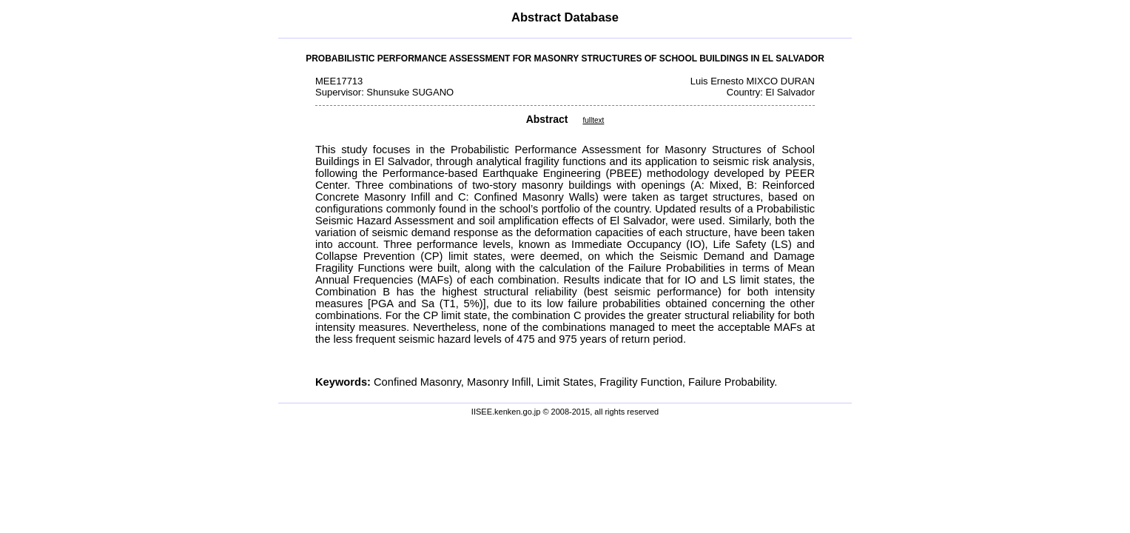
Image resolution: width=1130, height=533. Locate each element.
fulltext (593, 120)
